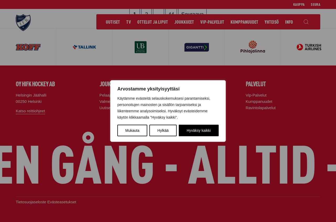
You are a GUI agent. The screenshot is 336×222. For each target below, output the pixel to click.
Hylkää (163, 130)
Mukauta (132, 130)
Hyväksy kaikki (199, 130)
